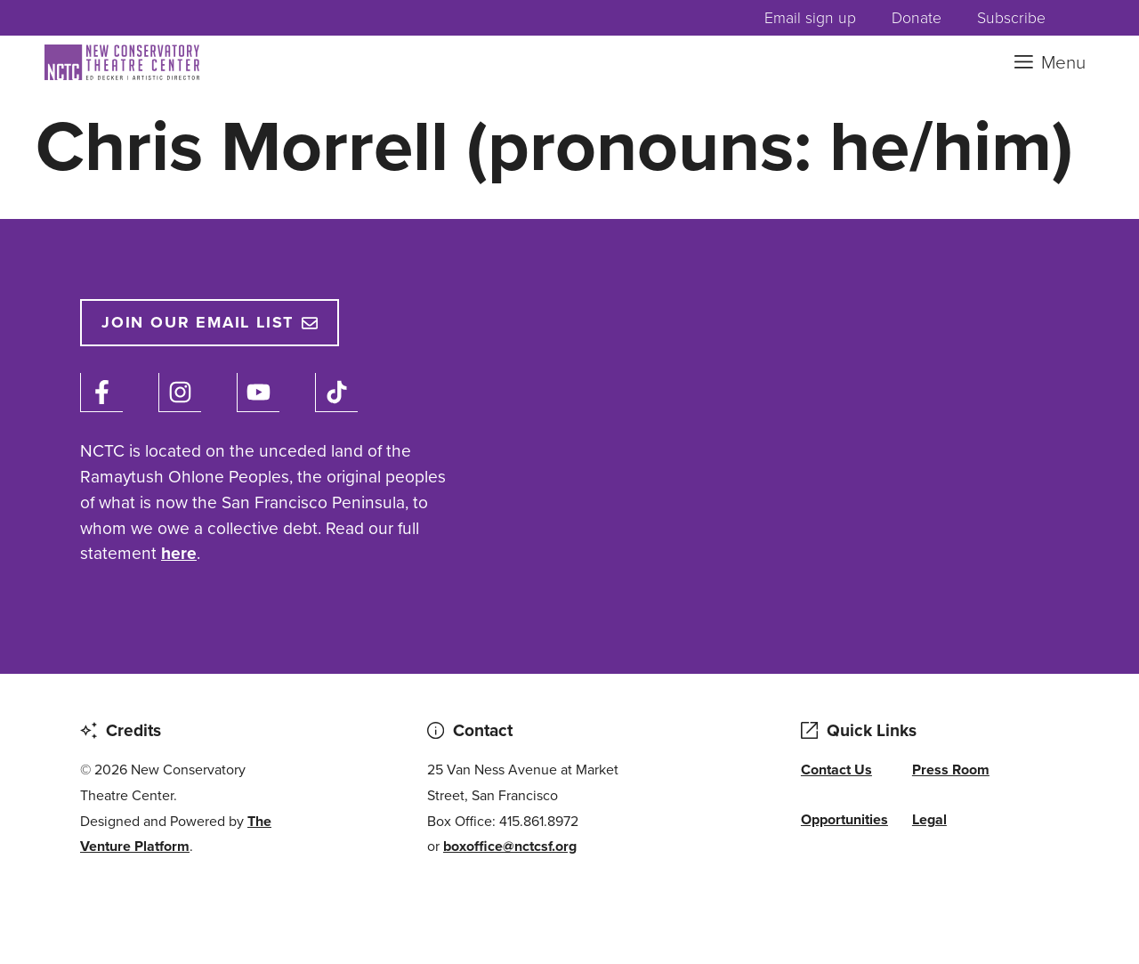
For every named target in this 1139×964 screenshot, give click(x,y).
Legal (929, 819)
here (179, 553)
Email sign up (810, 17)
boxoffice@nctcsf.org (510, 846)
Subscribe (1011, 17)
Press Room (951, 769)
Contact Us (836, 769)
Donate (916, 17)
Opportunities (844, 819)
